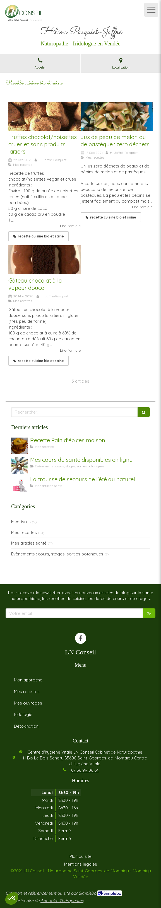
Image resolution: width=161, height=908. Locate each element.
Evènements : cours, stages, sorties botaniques (57, 554)
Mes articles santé (29, 543)
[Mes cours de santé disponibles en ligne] (19, 465)
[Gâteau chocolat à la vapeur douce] (44, 259)
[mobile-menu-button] (151, 10)
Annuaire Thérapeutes (61, 900)
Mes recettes (24, 532)
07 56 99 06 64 (85, 770)
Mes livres (21, 521)
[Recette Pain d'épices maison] (19, 446)
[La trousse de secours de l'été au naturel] (19, 485)
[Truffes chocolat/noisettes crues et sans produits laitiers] (44, 116)
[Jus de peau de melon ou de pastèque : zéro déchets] (117, 116)
